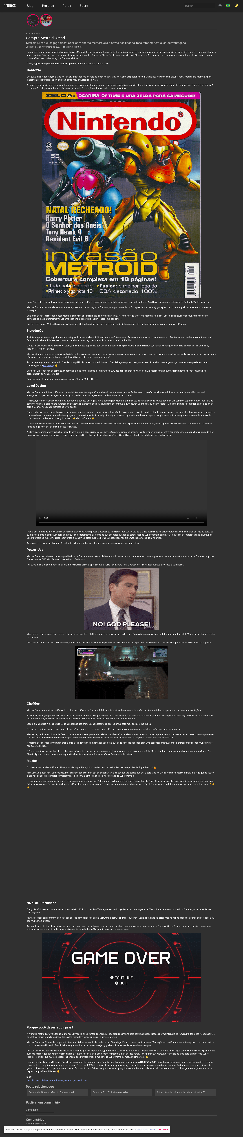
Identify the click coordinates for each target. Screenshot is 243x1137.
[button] (228, 6)
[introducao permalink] (25, 330)
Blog (28, 33)
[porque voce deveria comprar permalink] (25, 1027)
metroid (30, 1080)
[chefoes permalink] (25, 703)
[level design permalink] (25, 385)
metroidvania (57, 1080)
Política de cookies (146, 1129)
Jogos (37, 33)
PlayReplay (48, 365)
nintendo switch (82, 1080)
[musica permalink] (25, 760)
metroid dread (42, 1080)
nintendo (68, 1080)
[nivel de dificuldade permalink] (25, 903)
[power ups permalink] (25, 549)
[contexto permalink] (25, 70)
